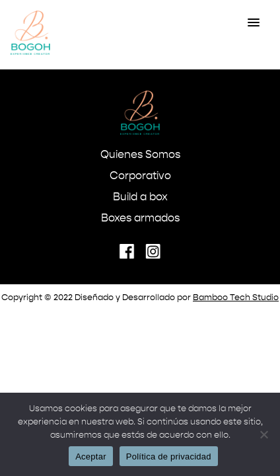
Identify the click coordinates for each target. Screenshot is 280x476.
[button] (253, 23)
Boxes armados (140, 219)
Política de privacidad (168, 456)
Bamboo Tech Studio (236, 298)
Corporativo (140, 176)
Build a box (140, 197)
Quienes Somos (140, 155)
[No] (263, 434)
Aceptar (90, 456)
